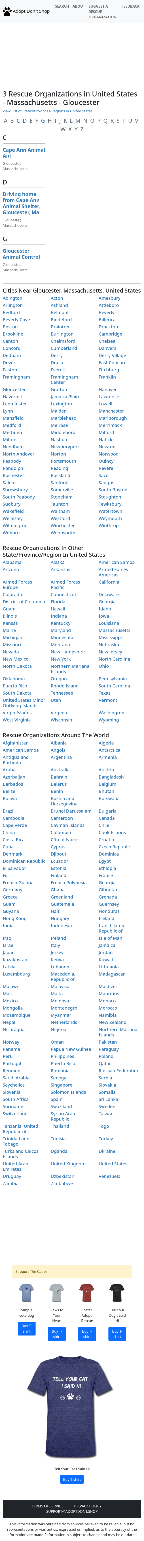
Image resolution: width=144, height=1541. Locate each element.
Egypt (105, 861)
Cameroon (62, 818)
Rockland (60, 475)
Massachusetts (15, 168)
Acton (57, 298)
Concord (12, 348)
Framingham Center (64, 379)
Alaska (58, 562)
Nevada (11, 652)
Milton (10, 440)
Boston (10, 327)
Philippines (62, 1056)
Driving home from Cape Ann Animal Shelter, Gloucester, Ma (21, 203)
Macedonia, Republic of (63, 976)
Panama (11, 1049)
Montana (60, 645)
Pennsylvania (113, 679)
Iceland (106, 918)
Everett (58, 370)
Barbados (13, 784)
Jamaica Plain (65, 397)
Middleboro (63, 432)
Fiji (6, 875)
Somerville (62, 490)
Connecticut (63, 594)
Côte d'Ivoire (64, 840)
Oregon (59, 679)
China (9, 832)
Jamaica (107, 945)
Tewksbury (110, 504)
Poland (106, 1056)
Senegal (59, 1078)
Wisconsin (61, 720)
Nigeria (58, 1029)
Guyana (11, 911)
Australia (60, 770)
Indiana (59, 616)
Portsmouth (63, 461)
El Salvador (14, 868)
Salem (9, 482)
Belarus (59, 784)
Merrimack (110, 425)
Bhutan (106, 791)
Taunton (59, 504)
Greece (10, 897)
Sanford (59, 482)
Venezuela (110, 1176)
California (109, 582)
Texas (104, 693)
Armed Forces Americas (113, 572)
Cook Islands (112, 832)
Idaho (105, 609)
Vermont (108, 700)
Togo (104, 1126)
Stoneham (62, 497)
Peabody (12, 461)
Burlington (62, 334)
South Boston (113, 490)
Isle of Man (110, 938)
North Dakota (17, 666)
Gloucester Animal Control (21, 253)
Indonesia (61, 925)
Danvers (107, 348)
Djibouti (59, 854)
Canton (10, 341)
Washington (111, 713)
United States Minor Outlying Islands (24, 702)
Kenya (57, 960)
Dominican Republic (24, 861)
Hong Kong (15, 918)
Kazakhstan (15, 960)
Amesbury (109, 298)
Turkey (106, 1139)
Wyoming (109, 720)
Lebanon (60, 967)
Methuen (12, 432)
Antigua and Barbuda (16, 760)
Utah (56, 700)
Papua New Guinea (71, 1049)
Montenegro (64, 1008)
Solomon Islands (68, 1092)
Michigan (12, 637)
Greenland (62, 897)
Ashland (59, 305)
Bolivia (10, 798)
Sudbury (12, 504)
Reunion (11, 1071)
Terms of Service (48, 1506)
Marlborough (113, 418)
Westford (60, 518)
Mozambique (17, 1015)
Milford (106, 432)
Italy (55, 945)
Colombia (61, 832)
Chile (104, 825)
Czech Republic (115, 847)
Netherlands (64, 1022)
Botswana (109, 798)
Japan (9, 952)
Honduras (109, 911)
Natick (105, 440)
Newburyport (65, 447)
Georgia (107, 602)
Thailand (60, 1126)
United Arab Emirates (15, 1166)
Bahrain (59, 777)
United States (113, 1164)
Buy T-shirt (26, 1328)
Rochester (13, 475)
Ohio (104, 666)
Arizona (11, 569)
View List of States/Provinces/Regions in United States (47, 111)
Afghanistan (16, 743)
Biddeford (61, 320)
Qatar (105, 1063)
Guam (9, 609)
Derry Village (112, 355)
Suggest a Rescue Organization (102, 11)
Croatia (106, 840)
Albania (59, 743)
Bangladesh (111, 777)
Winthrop (109, 525)
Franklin (107, 377)
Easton (10, 370)
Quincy (106, 461)
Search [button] (62, 6)
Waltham (60, 511)
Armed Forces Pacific (65, 584)
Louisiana (109, 623)
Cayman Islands (68, 825)
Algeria (106, 743)
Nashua (59, 440)
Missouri (12, 645)
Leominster (15, 404)
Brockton (108, 327)
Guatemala (62, 904)
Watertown (110, 511)
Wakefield (13, 511)
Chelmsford (63, 341)
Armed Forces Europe (17, 584)
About (78, 6)
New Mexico (16, 659)
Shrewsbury (15, 490)
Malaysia (60, 986)
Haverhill (12, 397)
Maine (9, 630)
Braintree (61, 327)
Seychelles (14, 1085)
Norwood (109, 454)
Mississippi (110, 637)
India (8, 925)
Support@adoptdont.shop (72, 1511)
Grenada (108, 897)
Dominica (109, 854)
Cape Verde (15, 825)
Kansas (10, 623)
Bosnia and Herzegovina (64, 801)
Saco (103, 475)
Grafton (59, 389)
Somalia (107, 1092)
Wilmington (15, 525)
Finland (58, 875)
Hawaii (58, 609)
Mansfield (13, 418)
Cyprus (58, 847)
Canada (107, 818)
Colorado (12, 594)
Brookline (13, 334)
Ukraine (107, 1151)
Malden (59, 411)
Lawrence (109, 397)
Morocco (108, 1008)
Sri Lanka (108, 1099)
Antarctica (109, 750)
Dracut (58, 363)
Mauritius (109, 994)
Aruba (9, 770)
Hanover (108, 389)
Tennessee (62, 693)
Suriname (13, 1106)
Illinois (10, 616)
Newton (107, 447)
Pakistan (108, 1042)
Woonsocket (64, 533)
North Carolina (114, 659)
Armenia (108, 757)
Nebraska (109, 645)
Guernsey (109, 904)
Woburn (11, 533)
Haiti (56, 911)
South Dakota (17, 693)
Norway (11, 1042)
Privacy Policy (88, 1506)
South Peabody (19, 497)
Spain (57, 1099)
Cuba (8, 847)
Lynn (8, 411)
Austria (106, 770)
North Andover (18, 454)
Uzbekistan (62, 1176)
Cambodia (13, 818)
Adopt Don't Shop (26, 11)
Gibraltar (108, 890)
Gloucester (11, 163)
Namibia (108, 1015)
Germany (12, 890)
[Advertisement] (72, 54)
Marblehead (63, 418)
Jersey (57, 952)
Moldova (60, 1001)
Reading (59, 468)
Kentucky (60, 623)
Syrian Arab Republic (63, 1116)
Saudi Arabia (16, 1078)
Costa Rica (14, 840)
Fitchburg (109, 370)
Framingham (16, 377)
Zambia (11, 1183)
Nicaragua (14, 1029)
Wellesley (13, 518)
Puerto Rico (15, 686)
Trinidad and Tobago (16, 1141)
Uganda (59, 1151)
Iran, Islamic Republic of (112, 928)
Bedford (11, 312)
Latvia (9, 967)
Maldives (108, 986)
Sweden (107, 1106)
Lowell (105, 404)
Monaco (107, 1001)
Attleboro (109, 305)
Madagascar (112, 974)
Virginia (59, 713)
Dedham (12, 355)
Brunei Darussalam (71, 811)
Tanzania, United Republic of (20, 1128)
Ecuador (59, 861)
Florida (58, 602)
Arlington (13, 305)
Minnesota (62, 637)
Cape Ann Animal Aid (24, 152)
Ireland (58, 938)
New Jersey (110, 652)
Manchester (111, 411)
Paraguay (109, 1049)
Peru (8, 1056)
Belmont (60, 312)
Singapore (61, 1085)
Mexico (10, 1001)
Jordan (105, 952)
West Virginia (17, 720)
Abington (12, 298)
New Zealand (112, 1022)
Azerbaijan (14, 777)
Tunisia (58, 1139)
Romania (60, 1071)
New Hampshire (68, 652)
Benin (57, 791)
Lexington (61, 404)
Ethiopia (107, 868)
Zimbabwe (62, 1183)
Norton (58, 454)
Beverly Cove (16, 320)
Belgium (107, 784)
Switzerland (15, 1114)
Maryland (61, 630)
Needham (13, 447)
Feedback (130, 6)
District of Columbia (24, 602)
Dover (9, 363)
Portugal (12, 1063)
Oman (57, 1042)
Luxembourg (16, 974)
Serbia (105, 1078)
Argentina (61, 757)
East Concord (113, 363)
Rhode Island (65, 686)
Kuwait (106, 960)
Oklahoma (14, 679)
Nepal (9, 1022)
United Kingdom (68, 1164)
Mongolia (13, 1008)
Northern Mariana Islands (70, 668)
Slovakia (107, 1085)
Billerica (107, 320)
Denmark (13, 854)
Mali (7, 994)
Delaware (109, 594)
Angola (58, 750)
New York (61, 659)
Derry (57, 355)
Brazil (9, 811)
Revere (106, 468)
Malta (57, 994)
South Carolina (114, 686)
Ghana (58, 890)
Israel (9, 945)
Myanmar (61, 1015)
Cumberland (64, 348)
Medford (12, 425)
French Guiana (18, 883)
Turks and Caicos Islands (20, 1154)
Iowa (104, 616)
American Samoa (117, 562)
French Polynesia (69, 883)
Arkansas (60, 569)
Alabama (12, 562)
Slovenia (12, 1092)
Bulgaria (107, 811)
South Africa (16, 1099)
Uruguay (12, 1176)
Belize (9, 791)
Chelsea (107, 341)
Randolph (13, 468)
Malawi (10, 986)
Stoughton (110, 497)
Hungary (60, 918)
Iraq (7, 938)
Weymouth (110, 518)
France (106, 875)
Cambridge (110, 334)
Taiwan (106, 1114)
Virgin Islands (17, 713)
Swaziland (61, 1106)
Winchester (63, 525)
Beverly (106, 312)
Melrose (59, 425)
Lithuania (109, 967)
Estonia (58, 868)
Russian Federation (119, 1071)
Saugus (106, 482)
